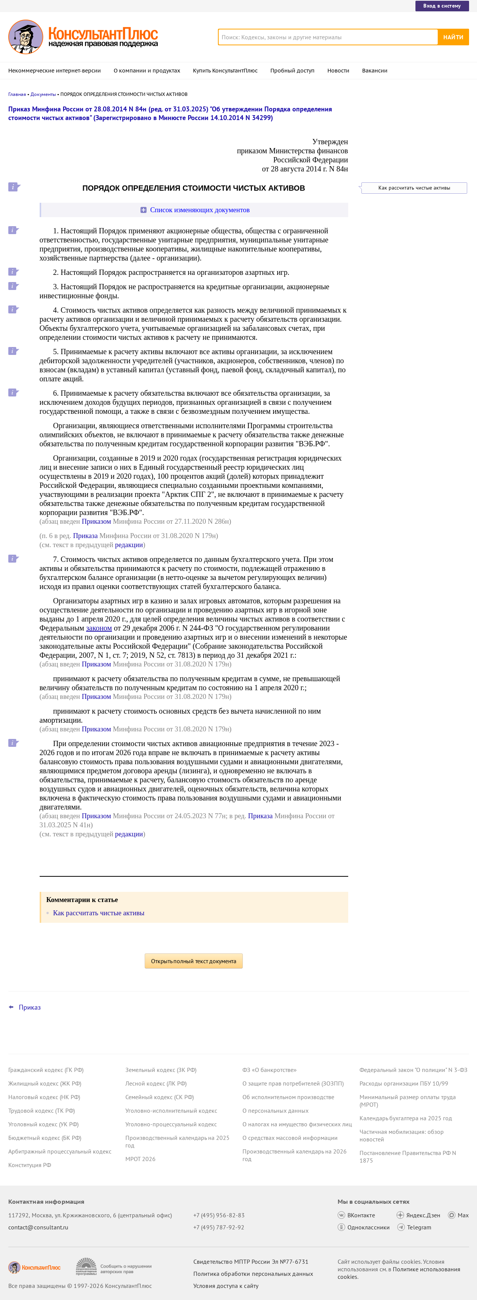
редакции (129, 545)
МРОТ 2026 (140, 1159)
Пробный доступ (292, 70)
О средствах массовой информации (290, 1137)
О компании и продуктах (147, 70)
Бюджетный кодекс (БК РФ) (44, 1137)
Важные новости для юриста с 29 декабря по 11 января (406, 144)
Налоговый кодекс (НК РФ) (44, 1097)
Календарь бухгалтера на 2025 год (406, 1118)
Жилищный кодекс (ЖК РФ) (44, 1083)
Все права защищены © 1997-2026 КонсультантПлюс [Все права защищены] (80, 1285)
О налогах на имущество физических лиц (297, 1124)
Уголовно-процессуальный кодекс (171, 1124)
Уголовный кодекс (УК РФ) (43, 1124)
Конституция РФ (29, 1165)
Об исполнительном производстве (288, 1097)
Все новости (379, 165)
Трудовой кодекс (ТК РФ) (41, 1110)
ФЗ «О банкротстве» (269, 1069)
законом (99, 628)
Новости (338, 70)
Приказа (85, 536)
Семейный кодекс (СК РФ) (159, 1097)
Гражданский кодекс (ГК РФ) (45, 1069)
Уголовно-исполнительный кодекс (171, 1110)
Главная (17, 94)
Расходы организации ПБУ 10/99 (404, 1083)
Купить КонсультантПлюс (225, 70)
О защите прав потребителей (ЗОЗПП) (293, 1083)
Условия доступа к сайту (225, 1285)
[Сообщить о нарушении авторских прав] (114, 1266)
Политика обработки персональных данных (253, 1273)
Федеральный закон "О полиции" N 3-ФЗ (414, 1069)
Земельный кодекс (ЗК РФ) (160, 1069)
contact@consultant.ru (38, 1227)
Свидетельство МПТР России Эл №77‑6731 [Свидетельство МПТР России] (251, 1261)
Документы (43, 94)
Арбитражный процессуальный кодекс (59, 1151)
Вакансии (374, 70)
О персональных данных (275, 1110)
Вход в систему (442, 5)
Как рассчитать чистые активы (414, 188)
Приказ (30, 1007)
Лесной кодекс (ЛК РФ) (156, 1083)
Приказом (96, 521)
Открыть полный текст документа (193, 961)
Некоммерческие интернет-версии (54, 70)
